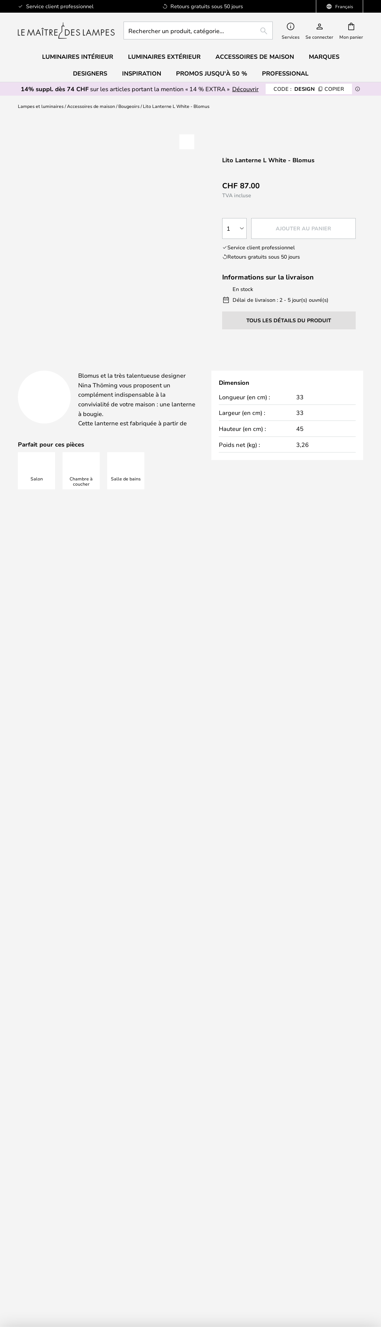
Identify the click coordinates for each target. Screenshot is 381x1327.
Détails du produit (184, 367)
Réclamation (308, 1039)
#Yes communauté (73, 1246)
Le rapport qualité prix (190, 1254)
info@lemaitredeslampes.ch (78, 708)
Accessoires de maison (91, 106)
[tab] (72, 367)
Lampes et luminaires (41, 106)
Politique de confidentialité (229, 944)
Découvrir (245, 89)
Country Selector (308, 1203)
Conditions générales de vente (308, 1181)
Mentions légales (308, 1196)
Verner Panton (190, 1246)
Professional (285, 73)
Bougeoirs (129, 106)
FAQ (72, 1039)
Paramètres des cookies (73, 1254)
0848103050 (57, 694)
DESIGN (308, 88)
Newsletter (73, 1082)
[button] (186, 141)
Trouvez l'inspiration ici (186, 604)
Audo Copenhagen (190, 1239)
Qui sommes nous (308, 1173)
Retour (308, 1031)
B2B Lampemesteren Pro (73, 1261)
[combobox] (198, 30)
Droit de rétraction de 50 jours (73, 1090)
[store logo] (66, 30)
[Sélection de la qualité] (234, 228)
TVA (73, 1239)
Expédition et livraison (308, 1024)
